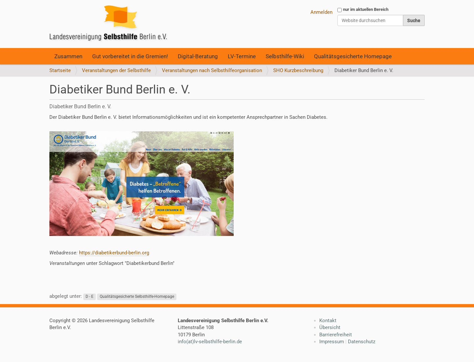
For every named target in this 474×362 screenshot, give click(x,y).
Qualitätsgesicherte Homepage (353, 56)
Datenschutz (361, 342)
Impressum (331, 342)
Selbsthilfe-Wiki (285, 56)
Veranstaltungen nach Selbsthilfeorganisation (212, 70)
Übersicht (329, 327)
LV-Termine (242, 56)
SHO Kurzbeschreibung (298, 70)
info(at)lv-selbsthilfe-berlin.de (210, 342)
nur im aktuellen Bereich (365, 9)
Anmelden (321, 12)
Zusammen (68, 56)
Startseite (60, 70)
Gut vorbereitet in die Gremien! (130, 56)
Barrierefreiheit (335, 335)
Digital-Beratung (198, 56)
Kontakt (327, 320)
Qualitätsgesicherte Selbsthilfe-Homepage (137, 296)
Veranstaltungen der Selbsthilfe (116, 70)
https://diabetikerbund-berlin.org (114, 253)
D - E (89, 296)
